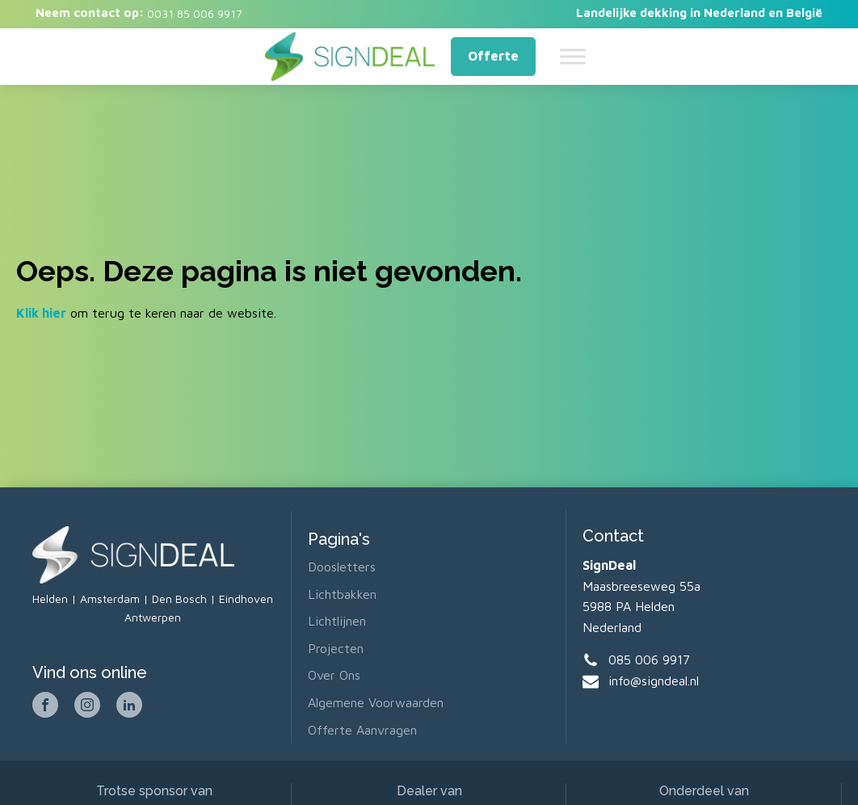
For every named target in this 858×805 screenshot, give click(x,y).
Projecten (336, 648)
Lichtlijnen (337, 620)
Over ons (334, 675)
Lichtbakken (342, 594)
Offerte (493, 55)
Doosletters (342, 566)
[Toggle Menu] (573, 56)
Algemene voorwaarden (376, 702)
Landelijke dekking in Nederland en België (699, 12)
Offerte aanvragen (362, 730)
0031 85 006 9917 (193, 13)
